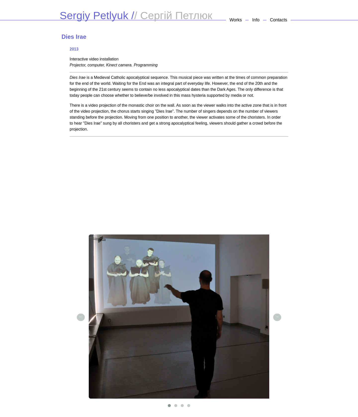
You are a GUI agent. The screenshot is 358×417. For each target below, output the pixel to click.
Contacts (278, 19)
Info (256, 19)
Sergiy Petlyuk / (97, 15)
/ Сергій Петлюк (173, 15)
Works (235, 19)
